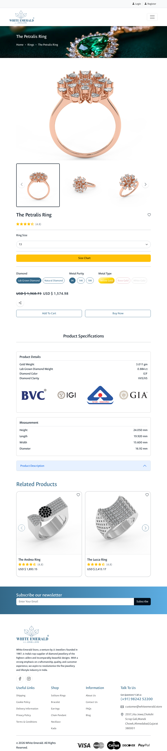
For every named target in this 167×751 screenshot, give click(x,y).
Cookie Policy (23, 702)
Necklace (55, 721)
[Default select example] (83, 244)
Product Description (32, 466)
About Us (91, 695)
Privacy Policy (23, 715)
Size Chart (84, 258)
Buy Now (118, 313)
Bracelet (55, 702)
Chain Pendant (58, 715)
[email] (75, 601)
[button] (145, 184)
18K (90, 280)
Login (136, 3)
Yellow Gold (106, 280)
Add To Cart (49, 313)
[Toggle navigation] (152, 17)
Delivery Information (27, 708)
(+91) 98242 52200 (137, 699)
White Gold (139, 280)
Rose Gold (123, 280)
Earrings (55, 708)
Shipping (20, 695)
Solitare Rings (58, 695)
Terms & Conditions (26, 721)
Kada (53, 728)
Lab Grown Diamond (29, 280)
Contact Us (92, 702)
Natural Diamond (53, 280)
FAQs (88, 708)
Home (19, 45)
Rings (30, 45)
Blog (88, 715)
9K (72, 280)
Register (150, 3)
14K (81, 280)
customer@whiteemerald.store (143, 706)
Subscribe (142, 601)
